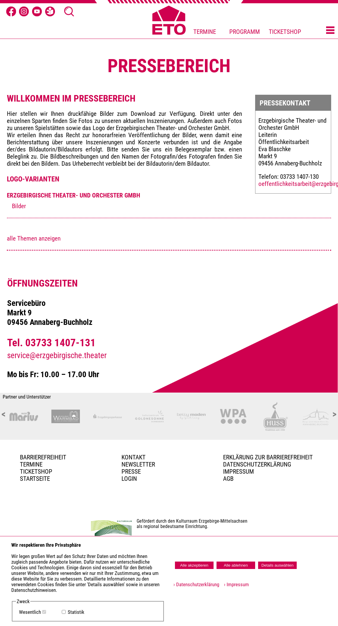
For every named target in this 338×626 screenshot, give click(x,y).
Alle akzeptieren (194, 565)
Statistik (76, 612)
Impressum (238, 471)
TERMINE (204, 31)
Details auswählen (277, 565)
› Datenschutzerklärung (196, 584)
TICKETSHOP (285, 31)
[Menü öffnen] (330, 30)
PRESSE (131, 471)
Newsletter (138, 464)
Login (129, 478)
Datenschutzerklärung (257, 464)
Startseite (35, 478)
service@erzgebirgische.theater (57, 355)
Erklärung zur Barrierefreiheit (268, 457)
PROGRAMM (244, 31)
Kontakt (133, 457)
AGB (228, 478)
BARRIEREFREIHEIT (43, 457)
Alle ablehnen (236, 565)
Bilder (19, 206)
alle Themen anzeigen (34, 238)
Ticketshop (36, 471)
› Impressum (234, 584)
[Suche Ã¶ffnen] (69, 11)
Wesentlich (30, 612)
